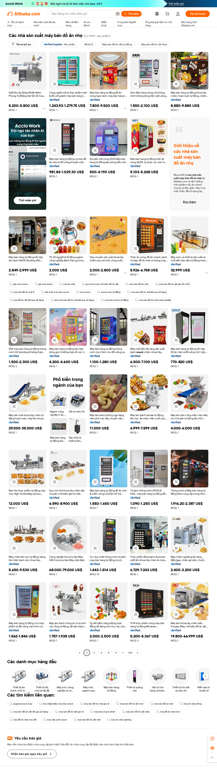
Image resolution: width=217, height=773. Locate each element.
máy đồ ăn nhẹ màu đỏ (23, 719)
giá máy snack (19, 284)
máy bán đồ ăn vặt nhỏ (87, 719)
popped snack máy (21, 703)
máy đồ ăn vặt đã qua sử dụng (27, 300)
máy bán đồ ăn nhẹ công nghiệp (153, 300)
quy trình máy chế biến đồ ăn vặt (100, 284)
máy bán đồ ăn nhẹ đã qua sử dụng (146, 292)
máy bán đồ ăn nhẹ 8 (22, 292)
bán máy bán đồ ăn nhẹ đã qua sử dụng (72, 300)
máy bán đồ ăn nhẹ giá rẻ (94, 703)
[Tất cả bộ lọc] (21, 44)
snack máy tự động (108, 292)
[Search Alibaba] (82, 14)
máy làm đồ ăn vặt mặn (135, 711)
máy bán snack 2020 (102, 711)
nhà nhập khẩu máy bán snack (56, 703)
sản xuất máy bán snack (55, 292)
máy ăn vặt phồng (191, 703)
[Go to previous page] (79, 652)
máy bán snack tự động (114, 300)
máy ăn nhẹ (67, 284)
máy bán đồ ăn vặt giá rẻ (69, 711)
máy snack (83, 292)
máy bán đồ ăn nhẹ (136, 284)
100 (130, 652)
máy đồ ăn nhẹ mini (168, 711)
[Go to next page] (137, 652)
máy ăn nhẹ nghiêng (119, 719)
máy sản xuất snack (55, 719)
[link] (212, 738)
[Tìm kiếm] (131, 14)
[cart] (168, 14)
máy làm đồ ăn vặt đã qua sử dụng (29, 711)
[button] (117, 14)
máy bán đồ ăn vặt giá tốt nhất (172, 284)
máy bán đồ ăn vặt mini (129, 703)
